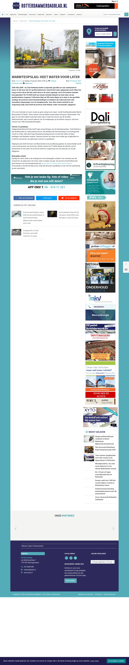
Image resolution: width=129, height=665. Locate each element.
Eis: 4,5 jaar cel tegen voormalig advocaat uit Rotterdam (103, 510)
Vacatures (71, 14)
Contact (79, 14)
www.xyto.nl (28, 640)
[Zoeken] (126, 14)
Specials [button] (49, 14)
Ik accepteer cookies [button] (116, 661)
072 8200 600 (29, 635)
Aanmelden (70, 648)
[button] (13, 599)
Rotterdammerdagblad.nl (44, 6)
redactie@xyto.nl (30, 637)
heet (20, 83)
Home (15, 21)
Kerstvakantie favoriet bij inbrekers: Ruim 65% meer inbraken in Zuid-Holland (69, 215)
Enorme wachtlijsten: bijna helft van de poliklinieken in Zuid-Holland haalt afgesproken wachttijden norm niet (33, 217)
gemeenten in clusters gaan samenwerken (56, 163)
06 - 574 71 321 (55, 187)
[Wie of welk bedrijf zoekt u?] (103, 34)
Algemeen (13, 14)
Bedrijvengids (22, 14)
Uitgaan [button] (62, 14)
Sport (56, 14)
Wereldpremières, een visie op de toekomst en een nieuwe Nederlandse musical (105, 491)
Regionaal (41, 14)
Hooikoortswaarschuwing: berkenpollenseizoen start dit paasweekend (105, 549)
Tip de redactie (69, 198)
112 (6, 14)
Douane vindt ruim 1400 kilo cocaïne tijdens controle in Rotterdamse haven (105, 528)
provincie (15, 83)
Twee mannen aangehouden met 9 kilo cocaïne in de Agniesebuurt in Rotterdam (105, 473)
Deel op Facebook (24, 198)
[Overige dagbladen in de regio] (103, 629)
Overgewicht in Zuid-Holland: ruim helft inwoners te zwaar (31, 233)
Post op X (46, 198)
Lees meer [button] (94, 661)
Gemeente (32, 14)
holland (53, 81)
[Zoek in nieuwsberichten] (113, 14)
